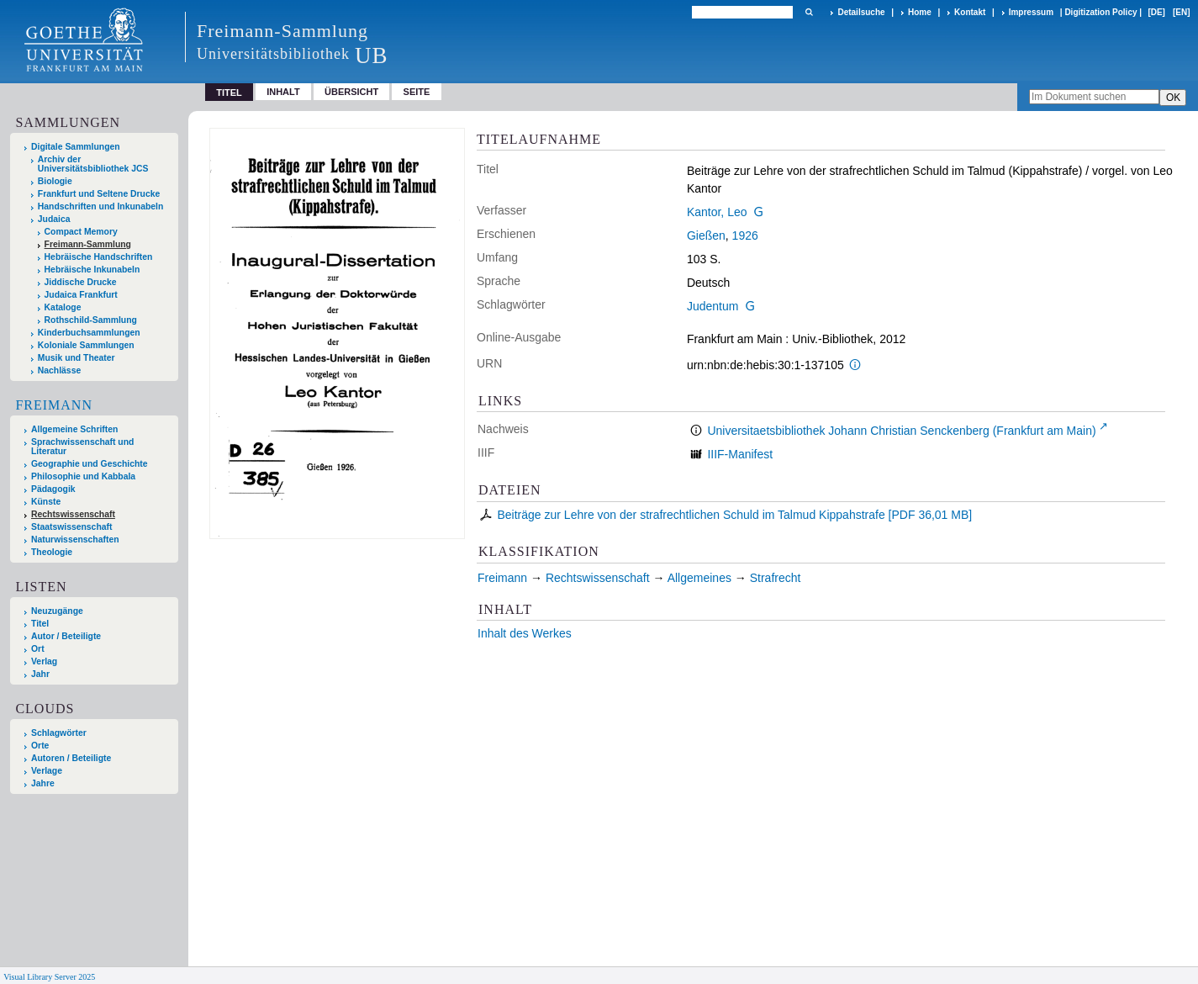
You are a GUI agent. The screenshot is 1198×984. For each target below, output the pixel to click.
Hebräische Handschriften (99, 257)
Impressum (1031, 12)
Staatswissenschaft (71, 527)
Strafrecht (775, 578)
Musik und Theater (76, 357)
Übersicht (351, 92)
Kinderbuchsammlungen (89, 332)
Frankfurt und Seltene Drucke (99, 193)
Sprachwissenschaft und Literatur (82, 446)
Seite (417, 92)
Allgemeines (699, 578)
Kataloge (63, 307)
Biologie (55, 181)
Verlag (44, 661)
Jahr (40, 674)
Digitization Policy (1100, 12)
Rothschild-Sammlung (91, 320)
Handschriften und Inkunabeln (101, 206)
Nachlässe (59, 370)
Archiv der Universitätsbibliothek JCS (93, 164)
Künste (46, 501)
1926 (745, 235)
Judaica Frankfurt (81, 294)
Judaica (54, 219)
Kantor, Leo (717, 212)
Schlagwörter (59, 733)
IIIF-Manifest (740, 454)
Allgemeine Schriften (74, 429)
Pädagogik (53, 489)
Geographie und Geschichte (89, 463)
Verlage (46, 770)
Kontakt (969, 12)
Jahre (43, 783)
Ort (38, 648)
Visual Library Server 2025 (49, 976)
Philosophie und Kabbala (83, 476)
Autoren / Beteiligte (71, 758)
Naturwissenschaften (75, 539)
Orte (40, 745)
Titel (40, 623)
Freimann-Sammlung (88, 244)
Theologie (51, 552)
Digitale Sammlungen (75, 146)
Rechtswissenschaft (73, 514)
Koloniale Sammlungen (86, 345)
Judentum (712, 306)
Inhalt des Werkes (525, 633)
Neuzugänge (57, 611)
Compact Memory (81, 231)
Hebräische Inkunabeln (92, 269)
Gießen (706, 235)
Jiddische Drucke (81, 282)
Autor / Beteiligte (66, 636)
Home (919, 12)
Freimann (53, 405)
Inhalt (283, 92)
